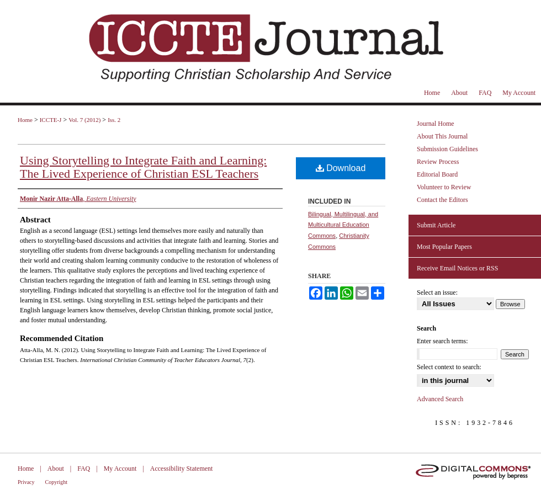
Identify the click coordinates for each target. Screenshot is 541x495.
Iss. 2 (114, 119)
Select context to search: (449, 367)
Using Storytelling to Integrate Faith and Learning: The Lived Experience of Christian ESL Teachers (143, 166)
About (55, 468)
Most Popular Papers (444, 247)
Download (341, 168)
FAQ (83, 468)
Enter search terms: (442, 341)
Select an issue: (437, 292)
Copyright (56, 482)
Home (25, 119)
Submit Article (436, 225)
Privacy (26, 482)
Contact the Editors (442, 200)
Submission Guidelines (447, 149)
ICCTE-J (51, 119)
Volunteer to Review (444, 187)
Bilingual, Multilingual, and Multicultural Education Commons (343, 225)
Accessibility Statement (181, 468)
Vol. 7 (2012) (84, 119)
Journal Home (435, 123)
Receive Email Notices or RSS (457, 268)
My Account (120, 468)
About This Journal (442, 136)
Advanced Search (440, 399)
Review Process (438, 162)
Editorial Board (437, 174)
